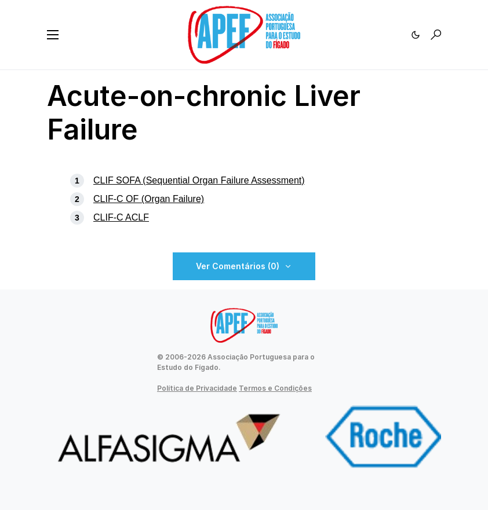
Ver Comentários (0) (237, 266)
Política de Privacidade (197, 388)
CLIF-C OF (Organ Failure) (148, 199)
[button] (53, 34)
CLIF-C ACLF (121, 217)
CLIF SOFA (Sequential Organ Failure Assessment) (199, 180)
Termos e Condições (275, 388)
